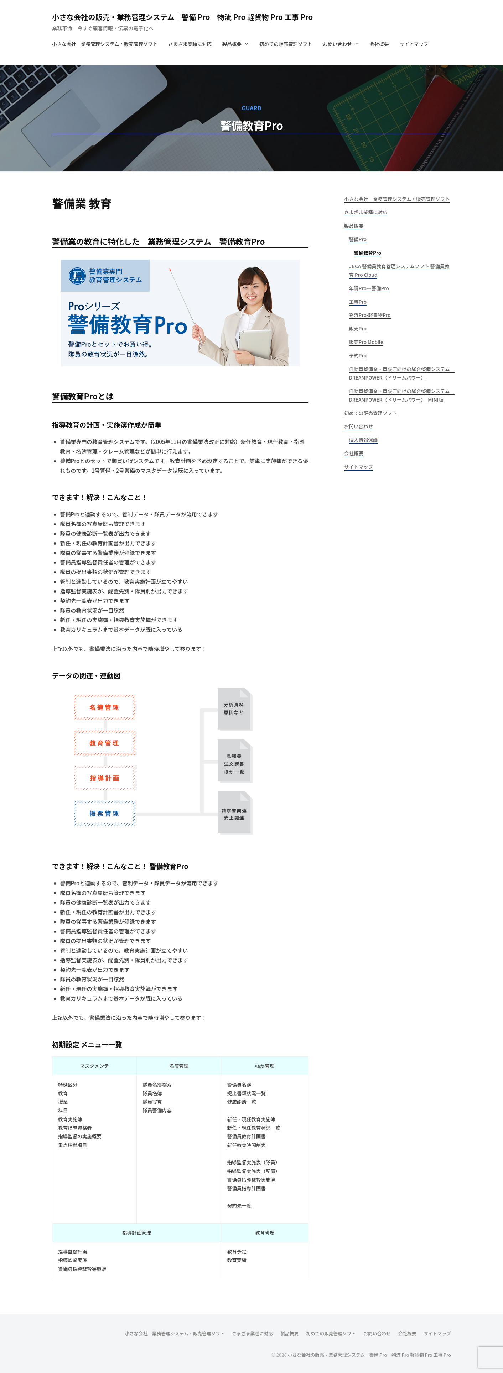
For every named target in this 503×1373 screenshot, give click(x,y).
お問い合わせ (337, 43)
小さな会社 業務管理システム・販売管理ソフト (105, 43)
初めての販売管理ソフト (285, 43)
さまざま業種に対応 (190, 43)
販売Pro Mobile (366, 341)
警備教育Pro (367, 252)
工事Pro (358, 301)
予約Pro (358, 355)
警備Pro (358, 239)
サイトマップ (414, 43)
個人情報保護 (363, 439)
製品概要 (232, 43)
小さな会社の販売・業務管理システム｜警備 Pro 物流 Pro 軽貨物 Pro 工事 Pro (200, 16)
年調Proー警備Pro (369, 288)
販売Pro (358, 328)
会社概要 (379, 43)
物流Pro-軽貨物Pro (370, 314)
